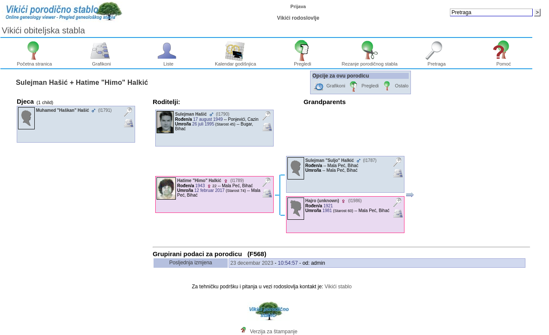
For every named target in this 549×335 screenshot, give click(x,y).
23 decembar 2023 (251, 263)
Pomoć (504, 61)
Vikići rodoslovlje (298, 18)
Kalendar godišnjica (235, 61)
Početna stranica (34, 61)
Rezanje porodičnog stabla (370, 61)
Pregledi (302, 61)
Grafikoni (101, 61)
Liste (168, 61)
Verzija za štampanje (274, 332)
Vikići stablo (338, 287)
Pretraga (437, 61)
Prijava (298, 6)
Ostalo (394, 86)
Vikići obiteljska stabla (43, 30)
